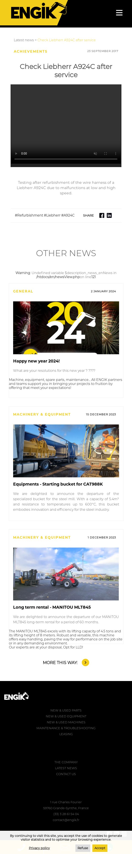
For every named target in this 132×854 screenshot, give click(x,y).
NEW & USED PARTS (66, 710)
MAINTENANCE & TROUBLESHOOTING (66, 728)
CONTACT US (66, 774)
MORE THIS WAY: (60, 662)
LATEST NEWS (66, 768)
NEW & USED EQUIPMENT (66, 716)
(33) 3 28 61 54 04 (66, 814)
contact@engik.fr (66, 820)
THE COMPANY (66, 762)
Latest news (24, 40)
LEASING (66, 734)
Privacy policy (39, 848)
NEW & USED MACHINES (66, 722)
